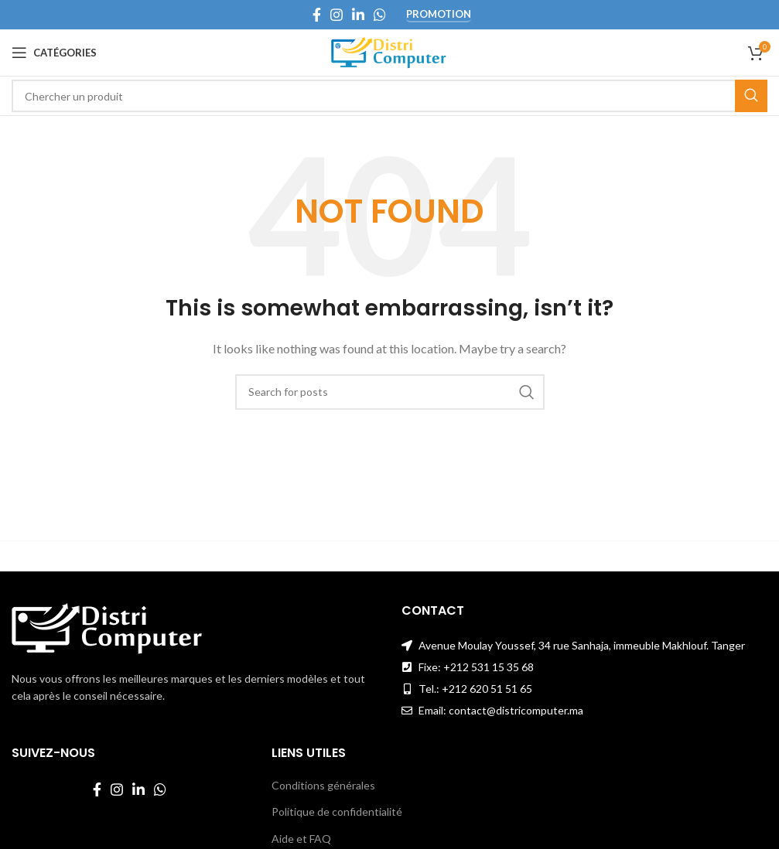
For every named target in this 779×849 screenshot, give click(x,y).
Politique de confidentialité (337, 811)
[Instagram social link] (336, 14)
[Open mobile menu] (54, 52)
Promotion (438, 14)
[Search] (389, 96)
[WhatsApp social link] (380, 14)
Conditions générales (323, 785)
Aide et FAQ (301, 838)
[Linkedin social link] (358, 14)
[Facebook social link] (317, 14)
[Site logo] (389, 51)
